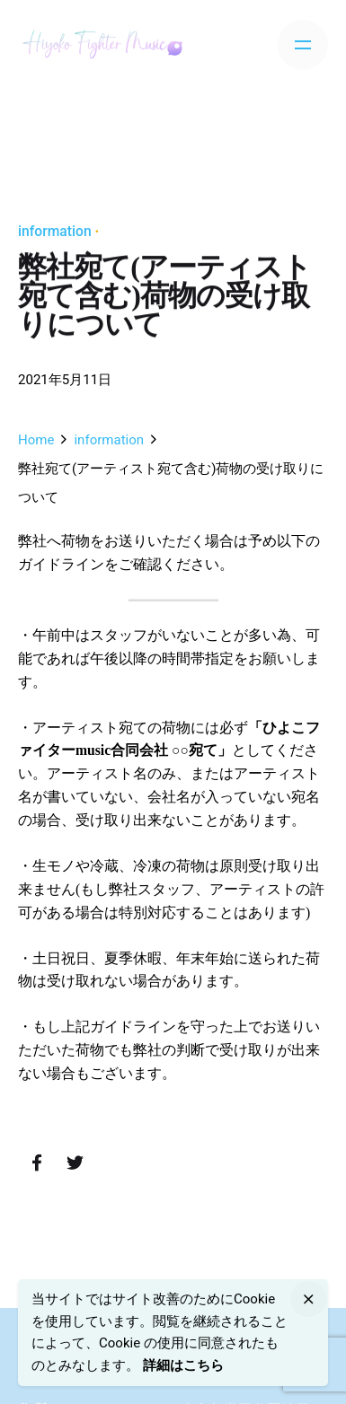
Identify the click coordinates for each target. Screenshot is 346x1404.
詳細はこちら (183, 1365)
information (55, 231)
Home (36, 440)
